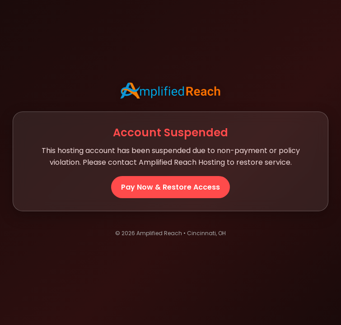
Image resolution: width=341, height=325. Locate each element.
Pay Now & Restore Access (170, 187)
